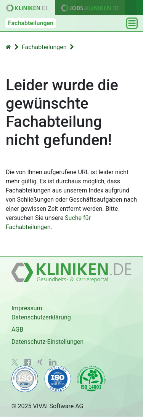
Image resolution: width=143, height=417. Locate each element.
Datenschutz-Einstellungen (47, 341)
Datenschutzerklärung (41, 317)
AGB (17, 329)
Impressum (26, 308)
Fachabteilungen (30, 23)
